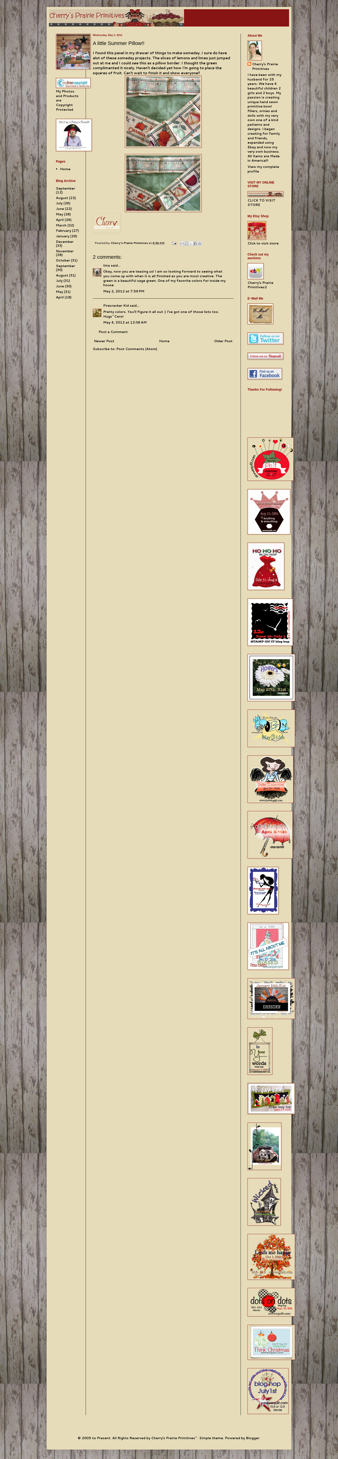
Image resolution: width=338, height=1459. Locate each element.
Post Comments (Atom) (136, 349)
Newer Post (104, 341)
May (59, 214)
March (61, 225)
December (64, 241)
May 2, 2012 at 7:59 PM (123, 291)
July (59, 203)
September (65, 188)
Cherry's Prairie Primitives (130, 243)
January (62, 236)
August (62, 198)
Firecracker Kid (116, 305)
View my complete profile (263, 169)
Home (164, 341)
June (60, 208)
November (65, 251)
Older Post (223, 341)
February (63, 230)
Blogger (252, 1438)
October (63, 260)
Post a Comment (113, 332)
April (60, 219)
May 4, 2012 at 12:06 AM (125, 322)
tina (106, 265)
